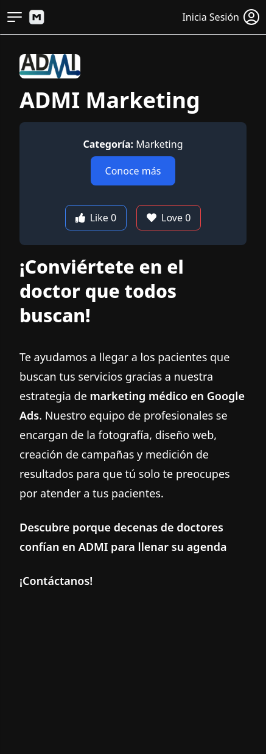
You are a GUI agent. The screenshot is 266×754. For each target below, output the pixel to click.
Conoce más (133, 171)
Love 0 (169, 217)
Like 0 (95, 217)
